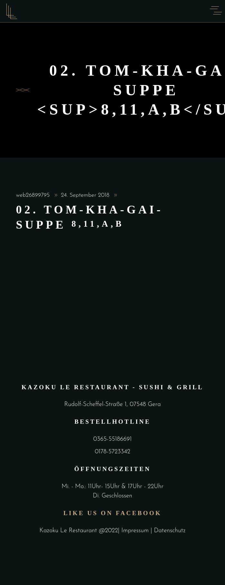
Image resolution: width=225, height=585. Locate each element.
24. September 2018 (86, 195)
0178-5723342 (112, 452)
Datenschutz (169, 531)
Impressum (136, 531)
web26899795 (34, 195)
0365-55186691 (112, 439)
